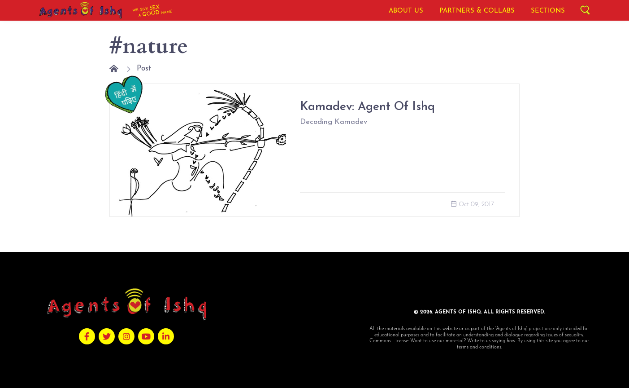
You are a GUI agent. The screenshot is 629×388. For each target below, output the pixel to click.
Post (144, 68)
